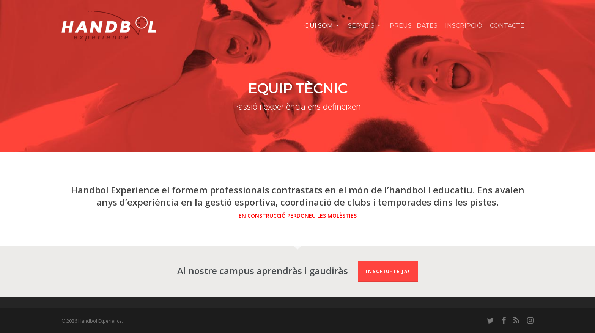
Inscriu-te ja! (388, 271)
